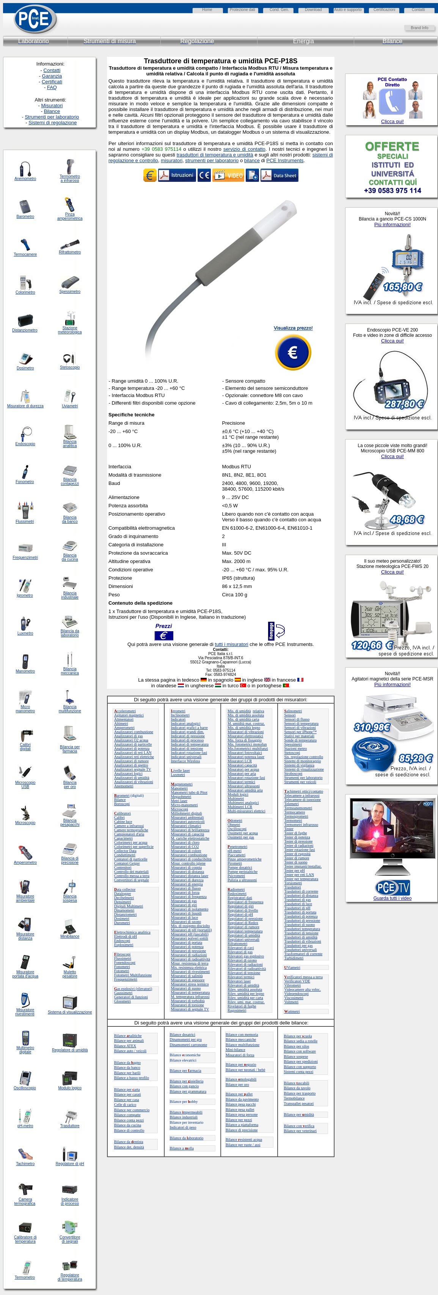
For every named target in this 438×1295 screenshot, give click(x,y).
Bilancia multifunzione (70, 709)
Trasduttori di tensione (301, 933)
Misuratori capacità (242, 765)
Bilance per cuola (298, 1036)
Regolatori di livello (243, 910)
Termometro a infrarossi (70, 178)
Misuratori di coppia (186, 867)
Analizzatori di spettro (131, 765)
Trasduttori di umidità (300, 937)
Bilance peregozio (241, 1064)
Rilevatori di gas (240, 952)
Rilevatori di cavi (241, 948)
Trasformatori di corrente (303, 954)
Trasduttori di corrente (301, 891)
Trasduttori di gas (297, 900)
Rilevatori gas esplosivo (246, 956)
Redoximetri (237, 893)
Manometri (179, 788)
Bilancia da (70, 631)
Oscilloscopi (237, 829)
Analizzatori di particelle (133, 744)
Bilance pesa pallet (240, 1109)
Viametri (292, 967)
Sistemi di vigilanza (299, 765)
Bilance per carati (127, 1094)
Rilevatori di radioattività (247, 969)
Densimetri (122, 902)
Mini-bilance (235, 1050)
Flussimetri (122, 958)
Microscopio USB (25, 784)
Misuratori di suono (186, 988)
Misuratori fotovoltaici (245, 753)
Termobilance (294, 1098)
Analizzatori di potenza (131, 748)
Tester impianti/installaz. (303, 866)
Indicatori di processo (187, 740)
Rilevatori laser (239, 981)
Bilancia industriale (69, 595)
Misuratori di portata (187, 942)
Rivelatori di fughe (242, 1006)
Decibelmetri (124, 898)
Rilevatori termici (241, 977)
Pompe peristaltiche (242, 872)
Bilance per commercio (131, 1110)
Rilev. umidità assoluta (245, 989)
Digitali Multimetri (128, 906)
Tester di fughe (295, 833)
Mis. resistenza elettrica (189, 967)
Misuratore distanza (25, 936)
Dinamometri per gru (186, 1039)
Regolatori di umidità (244, 935)
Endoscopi (122, 940)
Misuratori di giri (184, 905)
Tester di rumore (296, 858)
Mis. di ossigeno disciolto (190, 926)
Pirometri (235, 863)
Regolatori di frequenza (245, 902)
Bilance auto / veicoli (130, 1051)
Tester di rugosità (297, 854)
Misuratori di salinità (187, 976)
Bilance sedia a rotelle (301, 1041)
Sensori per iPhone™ (300, 732)
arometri (122, 795)
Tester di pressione (298, 841)
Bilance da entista (128, 1142)
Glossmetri (122, 1001)
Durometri (122, 923)
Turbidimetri (294, 958)
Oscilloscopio (25, 1088)
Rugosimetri (237, 1010)
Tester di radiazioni (299, 845)
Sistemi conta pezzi (299, 1072)
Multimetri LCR (240, 807)
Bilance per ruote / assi (243, 1145)
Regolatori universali (243, 939)
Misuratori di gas (184, 901)
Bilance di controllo (129, 1130)
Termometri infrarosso (301, 825)
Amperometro (25, 862)
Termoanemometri (298, 808)
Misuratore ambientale (25, 898)
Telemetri (291, 804)
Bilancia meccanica (70, 671)
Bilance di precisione (241, 1130)
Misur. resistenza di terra (190, 963)
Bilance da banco (127, 1067)
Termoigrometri (296, 816)
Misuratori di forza (185, 892)
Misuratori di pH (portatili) (191, 930)
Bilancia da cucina (70, 557)
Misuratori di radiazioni (189, 955)
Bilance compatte (127, 1115)
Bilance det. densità (129, 1147)
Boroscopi (122, 804)
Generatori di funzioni (131, 997)
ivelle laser (180, 770)
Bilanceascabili (296, 1083)
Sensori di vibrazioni (300, 728)
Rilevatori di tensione (244, 973)
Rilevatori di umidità (243, 985)
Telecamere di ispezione (302, 800)
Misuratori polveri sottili (189, 938)
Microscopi (179, 809)
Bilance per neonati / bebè (245, 1070)
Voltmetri (291, 1002)
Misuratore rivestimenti (25, 1012)
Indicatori (178, 719)
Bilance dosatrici (182, 1034)
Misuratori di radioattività (190, 959)
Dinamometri (124, 910)
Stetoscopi (292, 753)
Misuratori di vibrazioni (246, 732)
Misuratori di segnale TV (190, 1009)
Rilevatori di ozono (242, 960)
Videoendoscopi (296, 994)
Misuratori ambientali (187, 817)
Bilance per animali (129, 1041)
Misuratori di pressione (188, 951)
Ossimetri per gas (241, 837)
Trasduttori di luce (298, 904)
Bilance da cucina (127, 1125)
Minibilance (69, 936)
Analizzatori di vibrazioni (133, 782)
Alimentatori (123, 719)
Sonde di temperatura (300, 740)
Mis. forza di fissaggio (245, 740)
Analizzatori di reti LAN (133, 753)
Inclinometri (180, 715)
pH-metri (235, 851)
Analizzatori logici (128, 773)
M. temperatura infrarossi (190, 997)
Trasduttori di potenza (301, 916)
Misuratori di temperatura (190, 992)
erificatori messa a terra (303, 977)
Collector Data (125, 851)
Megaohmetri (181, 797)
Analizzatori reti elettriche (134, 757)
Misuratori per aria (242, 773)
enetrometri (237, 847)
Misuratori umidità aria (245, 790)
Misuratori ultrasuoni (244, 786)
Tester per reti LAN (299, 875)
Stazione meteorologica (70, 330)
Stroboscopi (293, 773)
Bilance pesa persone (241, 1114)
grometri (178, 711)
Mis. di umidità (239, 711)
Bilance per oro (237, 1084)
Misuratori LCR (240, 761)
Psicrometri (236, 876)
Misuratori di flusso (186, 888)
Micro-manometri (184, 805)
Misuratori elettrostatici (245, 736)
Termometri (293, 820)
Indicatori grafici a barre (189, 728)
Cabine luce (123, 822)
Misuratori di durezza (187, 880)
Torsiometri (293, 883)
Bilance (120, 800)
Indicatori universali (186, 757)
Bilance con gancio (184, 1086)
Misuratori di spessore (188, 980)
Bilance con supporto (300, 1067)
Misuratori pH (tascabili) (190, 934)
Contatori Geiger (127, 863)
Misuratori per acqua (243, 769)
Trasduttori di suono (299, 925)
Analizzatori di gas (128, 736)
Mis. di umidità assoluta (246, 715)
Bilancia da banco (70, 519)
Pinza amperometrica (70, 216)
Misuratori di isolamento (190, 909)
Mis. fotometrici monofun (247, 744)
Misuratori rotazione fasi (246, 778)
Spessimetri (293, 744)
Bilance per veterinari (300, 1131)
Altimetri (121, 723)
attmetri (292, 1011)
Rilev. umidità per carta (245, 998)
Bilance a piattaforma (242, 1125)
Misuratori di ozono (186, 922)
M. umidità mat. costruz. (246, 723)
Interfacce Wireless (185, 761)
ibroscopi (122, 954)
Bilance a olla (182, 1148)
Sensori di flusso (297, 719)
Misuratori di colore (186, 851)
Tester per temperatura (301, 879)
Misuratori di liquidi (186, 913)
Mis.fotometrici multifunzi (248, 748)
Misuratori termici (241, 782)
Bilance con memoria (242, 1034)
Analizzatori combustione (133, 732)
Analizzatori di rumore (131, 761)
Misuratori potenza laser (246, 757)
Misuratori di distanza (187, 872)
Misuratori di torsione (187, 1005)
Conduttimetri (124, 855)
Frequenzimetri (125, 979)
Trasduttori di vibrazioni (302, 941)
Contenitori (123, 867)
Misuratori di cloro (185, 842)
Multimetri (236, 798)
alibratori (122, 813)
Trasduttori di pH (297, 908)
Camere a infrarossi (129, 826)
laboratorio (70, 635)
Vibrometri (292, 985)
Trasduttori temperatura (302, 929)
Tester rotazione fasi (299, 850)
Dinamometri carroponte (188, 1045)
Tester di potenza (297, 837)
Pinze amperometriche (245, 859)
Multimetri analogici (243, 803)
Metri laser (179, 801)
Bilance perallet (239, 1094)
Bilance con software (300, 1051)
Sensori (290, 715)
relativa (258, 711)
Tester (289, 829)
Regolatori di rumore (243, 927)
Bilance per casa (126, 1100)
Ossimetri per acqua (243, 833)
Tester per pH (294, 870)
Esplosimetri (123, 945)
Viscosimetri (294, 998)
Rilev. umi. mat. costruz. (246, 1002)
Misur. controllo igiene (188, 863)
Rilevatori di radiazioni (245, 964)
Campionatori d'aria (129, 834)
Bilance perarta (127, 1089)
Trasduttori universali (300, 950)
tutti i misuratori (231, 644)
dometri (235, 820)
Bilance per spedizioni (301, 1061)
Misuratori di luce (184, 917)
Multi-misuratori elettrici (246, 811)
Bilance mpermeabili (186, 1112)
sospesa (70, 900)
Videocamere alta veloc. (302, 989)
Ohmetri (234, 825)
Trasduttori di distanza (301, 895)
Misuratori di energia (187, 884)
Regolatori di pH (240, 914)
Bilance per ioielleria (187, 1081)
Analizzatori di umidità (131, 778)
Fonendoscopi (124, 962)
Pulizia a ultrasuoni (242, 880)
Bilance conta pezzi (129, 1120)
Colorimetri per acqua (131, 842)
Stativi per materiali (299, 736)
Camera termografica (25, 1201)
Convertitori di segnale (131, 880)
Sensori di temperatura (301, 723)
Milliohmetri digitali (186, 813)
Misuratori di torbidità (188, 1001)
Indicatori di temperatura (190, 744)
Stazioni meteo (295, 748)
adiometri (236, 889)
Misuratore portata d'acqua (25, 974)
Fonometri (122, 967)
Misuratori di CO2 (185, 847)
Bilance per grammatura (188, 1091)
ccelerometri (125, 711)
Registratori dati (240, 898)
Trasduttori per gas (298, 945)
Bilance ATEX (125, 1046)
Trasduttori (292, 887)
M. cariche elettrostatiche (190, 838)
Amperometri (124, 728)
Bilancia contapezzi (70, 481)
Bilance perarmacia (185, 1070)
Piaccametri (236, 855)
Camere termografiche (131, 830)
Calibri (119, 817)
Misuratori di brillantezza (190, 830)
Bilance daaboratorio (187, 1138)
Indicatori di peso (183, 1127)
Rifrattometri (237, 944)
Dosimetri (121, 919)
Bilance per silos (296, 1046)
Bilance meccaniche (241, 1039)
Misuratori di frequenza (189, 897)
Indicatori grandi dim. (187, 732)
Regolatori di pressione (245, 919)
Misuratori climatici (186, 826)
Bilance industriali (184, 1117)
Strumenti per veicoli (300, 782)
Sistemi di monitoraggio (302, 761)
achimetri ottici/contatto (303, 791)
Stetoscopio (70, 367)
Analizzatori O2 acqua (131, 740)
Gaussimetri (123, 993)
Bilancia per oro (70, 784)
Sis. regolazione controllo (303, 757)
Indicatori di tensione (187, 748)
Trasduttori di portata (300, 912)
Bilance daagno (127, 1062)
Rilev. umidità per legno (246, 994)
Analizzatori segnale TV (132, 769)
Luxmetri (178, 775)
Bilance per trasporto (300, 1093)
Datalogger (122, 893)
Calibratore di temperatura (25, 1239)
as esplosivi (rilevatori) (133, 989)
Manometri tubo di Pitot (189, 792)
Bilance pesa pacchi (241, 1104)
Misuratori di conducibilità (191, 859)
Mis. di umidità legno (244, 728)
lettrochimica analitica (132, 932)
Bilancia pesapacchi (70, 822)
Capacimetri (123, 838)
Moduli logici (238, 794)
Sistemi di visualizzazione (304, 769)
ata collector (124, 889)
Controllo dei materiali (131, 872)
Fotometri (121, 971)
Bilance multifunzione (242, 1045)
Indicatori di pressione (188, 736)
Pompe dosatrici (240, 867)
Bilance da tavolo (297, 1088)
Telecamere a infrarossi (302, 795)
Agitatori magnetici (129, 715)
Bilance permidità (299, 1114)
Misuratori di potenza (187, 947)
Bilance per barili (127, 1073)
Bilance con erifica (299, 1126)
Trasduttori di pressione (302, 920)
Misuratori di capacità (187, 834)
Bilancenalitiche (127, 1036)
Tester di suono (296, 862)
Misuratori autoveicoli (188, 822)
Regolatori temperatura (245, 931)
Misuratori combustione (189, 855)
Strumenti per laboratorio (303, 778)
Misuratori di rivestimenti (190, 972)
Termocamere (294, 812)
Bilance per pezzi (239, 1120)
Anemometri (123, 786)
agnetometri (182, 784)
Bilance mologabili (241, 1079)
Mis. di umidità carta (243, 719)
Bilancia (70, 896)
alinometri (293, 711)
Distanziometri (125, 914)
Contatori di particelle (131, 859)
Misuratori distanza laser (190, 876)
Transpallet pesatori (299, 1103)
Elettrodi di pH (125, 936)
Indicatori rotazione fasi (189, 753)
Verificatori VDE (297, 981)
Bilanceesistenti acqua (244, 1139)
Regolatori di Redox (243, 923)
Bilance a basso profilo (131, 1078)
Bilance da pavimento (242, 1099)
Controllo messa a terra (131, 876)
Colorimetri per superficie (134, 847)
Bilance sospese (296, 1056)
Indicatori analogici (186, 723)
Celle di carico (125, 1105)
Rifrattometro (70, 252)
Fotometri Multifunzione (133, 975)
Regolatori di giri (241, 906)
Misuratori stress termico (190, 984)
